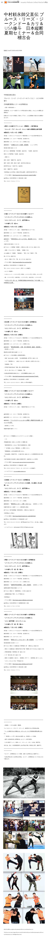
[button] (2, 2)
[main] (24, 25)
